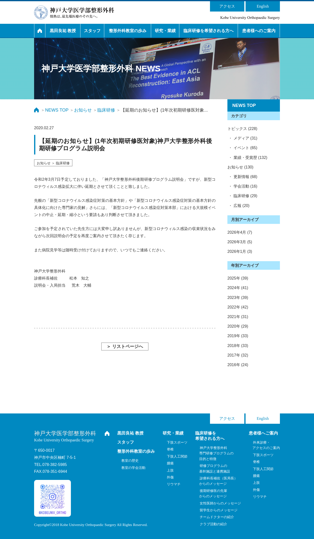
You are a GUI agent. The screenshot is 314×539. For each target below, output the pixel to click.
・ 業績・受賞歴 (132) (247, 157)
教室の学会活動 (133, 468)
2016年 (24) (237, 365)
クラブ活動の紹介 (213, 524)
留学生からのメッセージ (218, 510)
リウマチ (174, 484)
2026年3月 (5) (239, 242)
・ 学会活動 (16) (242, 186)
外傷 (170, 477)
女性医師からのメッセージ (220, 503)
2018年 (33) (237, 346)
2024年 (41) (237, 288)
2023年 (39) (237, 297)
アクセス (227, 6)
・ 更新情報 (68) (242, 177)
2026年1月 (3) (239, 251)
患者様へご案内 (263, 433)
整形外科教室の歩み (127, 30)
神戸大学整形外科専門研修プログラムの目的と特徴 (216, 453)
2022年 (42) (237, 307)
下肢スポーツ (177, 442)
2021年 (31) (237, 317)
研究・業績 (165, 30)
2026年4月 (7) (239, 232)
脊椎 (170, 449)
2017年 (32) (237, 355)
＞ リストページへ (124, 346)
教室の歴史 (130, 460)
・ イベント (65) (242, 148)
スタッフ (92, 30)
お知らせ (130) (240, 167)
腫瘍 (170, 463)
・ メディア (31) (242, 138)
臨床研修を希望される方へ (208, 30)
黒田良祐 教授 (63, 30)
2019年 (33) (237, 336)
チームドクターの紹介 (217, 517)
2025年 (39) (237, 278)
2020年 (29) (237, 326)
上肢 (170, 470)
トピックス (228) (242, 129)
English (263, 6)
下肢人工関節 (177, 456)
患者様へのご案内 (258, 30)
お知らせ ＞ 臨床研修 (53, 163)
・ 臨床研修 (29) (242, 196)
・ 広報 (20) (238, 206)
